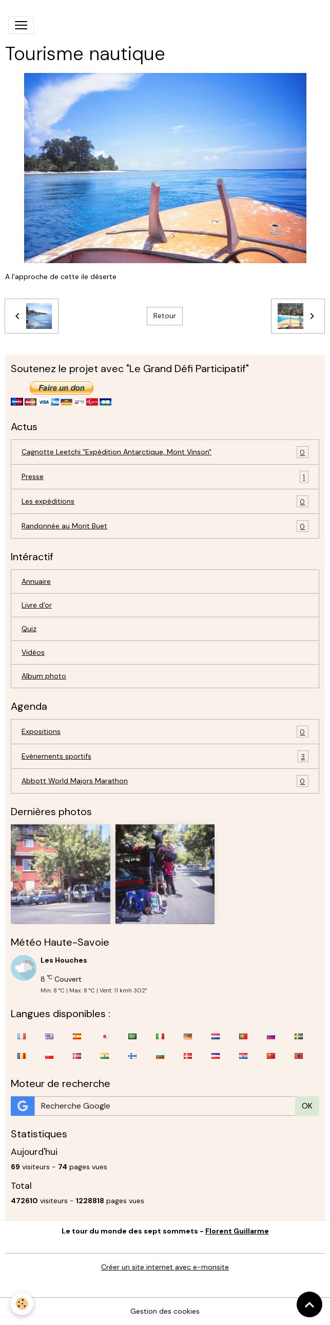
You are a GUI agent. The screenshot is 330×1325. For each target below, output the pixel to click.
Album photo (44, 675)
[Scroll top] (309, 1304)
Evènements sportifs (165, 756)
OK (307, 1105)
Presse (165, 477)
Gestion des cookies (165, 1311)
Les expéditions (165, 501)
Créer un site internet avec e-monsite (165, 1267)
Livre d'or (37, 605)
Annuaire (36, 581)
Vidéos (33, 652)
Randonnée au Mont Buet (165, 526)
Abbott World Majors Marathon (165, 781)
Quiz (29, 628)
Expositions (165, 732)
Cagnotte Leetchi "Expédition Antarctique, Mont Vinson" (165, 452)
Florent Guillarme (237, 1231)
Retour (164, 315)
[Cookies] (21, 1303)
